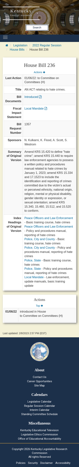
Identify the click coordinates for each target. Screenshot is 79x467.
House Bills (17, 49)
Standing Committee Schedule (39, 414)
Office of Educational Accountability (39, 438)
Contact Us (39, 377)
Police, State (32, 260)
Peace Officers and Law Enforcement (48, 218)
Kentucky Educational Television (39, 430)
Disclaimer (46, 463)
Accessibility (62, 463)
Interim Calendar (39, 410)
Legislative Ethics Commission (39, 434)
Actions (39, 72)
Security (33, 463)
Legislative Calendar (39, 401)
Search (37, 27)
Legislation (20, 45)
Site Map (39, 385)
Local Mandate (35, 108)
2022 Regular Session (46, 45)
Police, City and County (39, 239)
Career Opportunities (39, 381)
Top (39, 305)
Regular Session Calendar (39, 406)
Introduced (33, 96)
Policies (20, 463)
